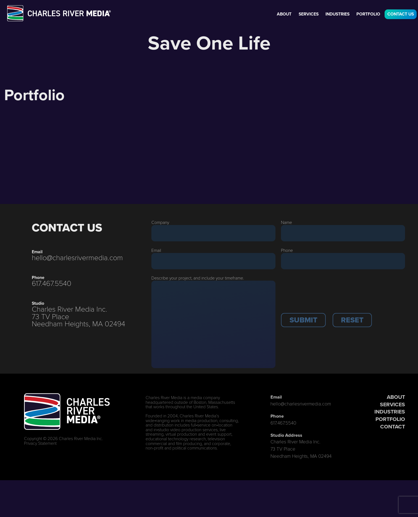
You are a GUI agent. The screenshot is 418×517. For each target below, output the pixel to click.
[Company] (213, 233)
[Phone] (343, 261)
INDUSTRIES (389, 412)
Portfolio (368, 14)
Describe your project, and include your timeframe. (197, 278)
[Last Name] (343, 233)
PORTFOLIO (390, 419)
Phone (287, 250)
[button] (303, 320)
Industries (337, 14)
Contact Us (400, 14)
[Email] (213, 261)
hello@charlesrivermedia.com (77, 257)
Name (286, 222)
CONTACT (392, 427)
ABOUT (396, 397)
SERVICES (392, 404)
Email (156, 250)
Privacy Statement (40, 443)
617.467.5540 (51, 283)
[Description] (213, 324)
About (284, 14)
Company (160, 222)
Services (309, 14)
